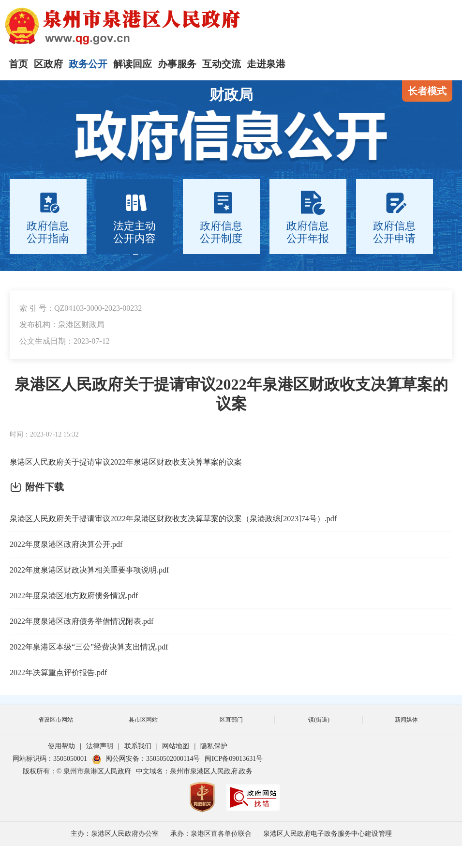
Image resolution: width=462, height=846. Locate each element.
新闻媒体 (406, 719)
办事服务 (177, 64)
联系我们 (137, 746)
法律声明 (99, 746)
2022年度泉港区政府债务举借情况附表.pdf (81, 621)
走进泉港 (266, 64)
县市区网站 (143, 719)
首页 (18, 64)
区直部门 (231, 719)
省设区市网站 (55, 719)
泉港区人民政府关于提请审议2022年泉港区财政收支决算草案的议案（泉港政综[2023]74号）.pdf (173, 518)
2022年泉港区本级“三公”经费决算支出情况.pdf (89, 647)
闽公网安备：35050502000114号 (146, 758)
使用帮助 (61, 746)
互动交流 (221, 64)
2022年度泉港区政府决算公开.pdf (66, 544)
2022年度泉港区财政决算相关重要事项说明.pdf (89, 570)
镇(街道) (318, 719)
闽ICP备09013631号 (234, 758)
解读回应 (132, 64)
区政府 (48, 64)
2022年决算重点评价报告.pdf (58, 672)
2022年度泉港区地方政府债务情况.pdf (74, 595)
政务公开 (88, 64)
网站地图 (175, 746)
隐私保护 (213, 746)
